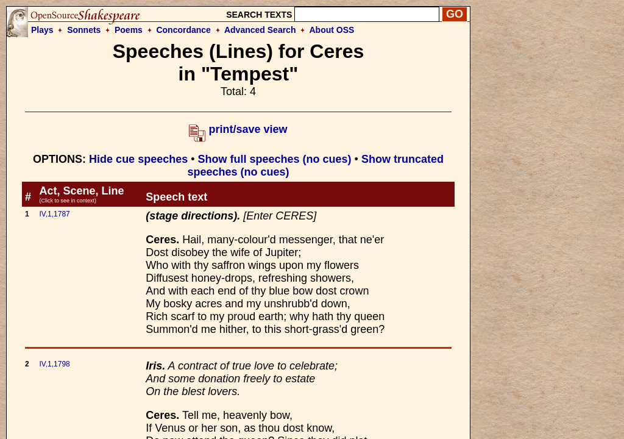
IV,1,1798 (54, 364)
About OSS (332, 30)
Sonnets (84, 30)
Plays (42, 30)
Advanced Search (260, 30)
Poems (129, 30)
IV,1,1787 (54, 214)
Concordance (183, 30)
